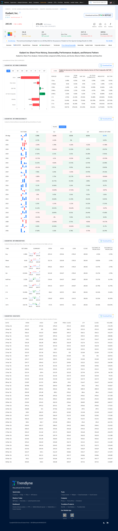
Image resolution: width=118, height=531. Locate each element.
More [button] (82, 2)
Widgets (74, 494)
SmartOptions (71, 507)
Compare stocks (65, 494)
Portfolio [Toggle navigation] (60, 2)
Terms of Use (70, 501)
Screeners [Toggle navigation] (36, 2)
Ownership (80, 45)
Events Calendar (17, 509)
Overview (8, 45)
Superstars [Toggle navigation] (13, 2)
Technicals (57, 45)
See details (109, 41)
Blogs (21, 494)
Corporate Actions (100, 45)
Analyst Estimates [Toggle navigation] (22, 2)
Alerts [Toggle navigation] (30, 2)
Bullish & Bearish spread (39, 507)
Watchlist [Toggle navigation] (66, 2)
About (110, 45)
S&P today (15, 501)
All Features (34, 494)
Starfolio (63, 507)
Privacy (63, 501)
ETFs (29, 507)
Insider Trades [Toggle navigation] (74, 2)
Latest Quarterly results (34, 501)
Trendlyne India (81, 507)
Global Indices (51, 507)
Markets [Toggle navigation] (6, 2)
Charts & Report (45, 45)
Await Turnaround (15, 17)
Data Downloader (83, 494)
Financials (35, 45)
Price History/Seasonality (69, 45)
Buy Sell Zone (26, 45)
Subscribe (43, 2)
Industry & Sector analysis (19, 507)
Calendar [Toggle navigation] (50, 2)
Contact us (15, 494)
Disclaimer (79, 501)
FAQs (27, 494)
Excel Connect (93, 494)
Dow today (23, 501)
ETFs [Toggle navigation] (55, 2)
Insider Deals (89, 45)
